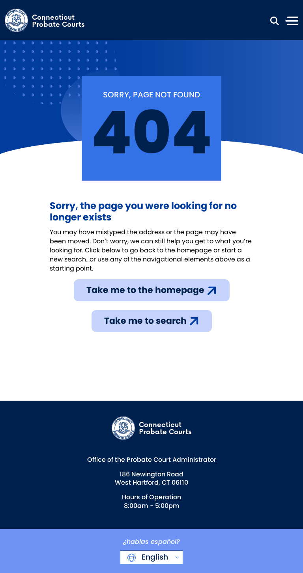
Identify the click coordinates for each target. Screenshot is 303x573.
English (154, 557)
